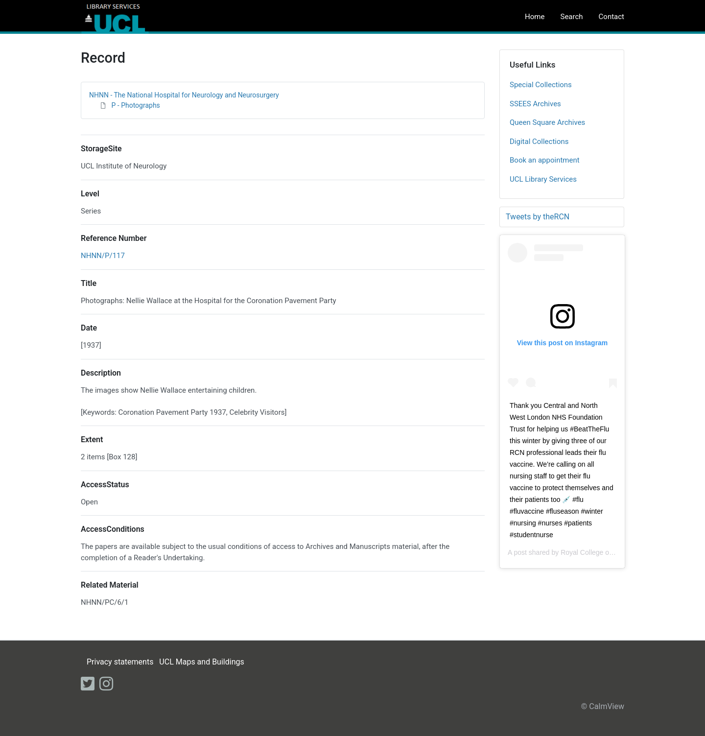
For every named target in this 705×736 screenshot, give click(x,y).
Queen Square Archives (547, 122)
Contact (611, 16)
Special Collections (541, 84)
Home (534, 16)
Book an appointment (545, 160)
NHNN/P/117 (103, 255)
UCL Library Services (543, 179)
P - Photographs (135, 105)
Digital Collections (539, 141)
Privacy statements (120, 661)
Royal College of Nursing (598, 552)
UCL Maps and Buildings (201, 661)
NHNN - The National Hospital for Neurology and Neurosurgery (184, 95)
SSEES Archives (535, 103)
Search (571, 16)
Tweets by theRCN (537, 216)
